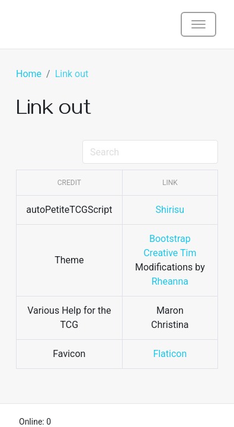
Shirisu (170, 209)
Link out (72, 73)
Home (28, 73)
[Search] (150, 152)
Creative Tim (169, 253)
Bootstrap (170, 238)
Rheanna (170, 281)
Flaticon (170, 353)
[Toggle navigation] (198, 24)
